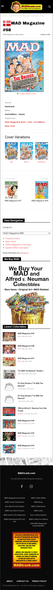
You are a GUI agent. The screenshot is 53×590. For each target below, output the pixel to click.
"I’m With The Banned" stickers (30, 371)
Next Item (10, 241)
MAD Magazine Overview (18, 244)
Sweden (20, 414)
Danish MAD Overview (16, 248)
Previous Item (12, 238)
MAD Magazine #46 (26, 421)
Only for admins (11, 214)
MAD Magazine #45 (26, 433)
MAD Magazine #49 (26, 333)
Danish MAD (13, 16)
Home (5, 16)
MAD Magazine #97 (13, 191)
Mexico (26, 162)
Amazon (24, 253)
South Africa (41, 162)
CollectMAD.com (27, 93)
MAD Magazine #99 (40, 191)
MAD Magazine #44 (26, 446)
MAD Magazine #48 (26, 346)
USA (11, 162)
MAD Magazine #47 (26, 358)
